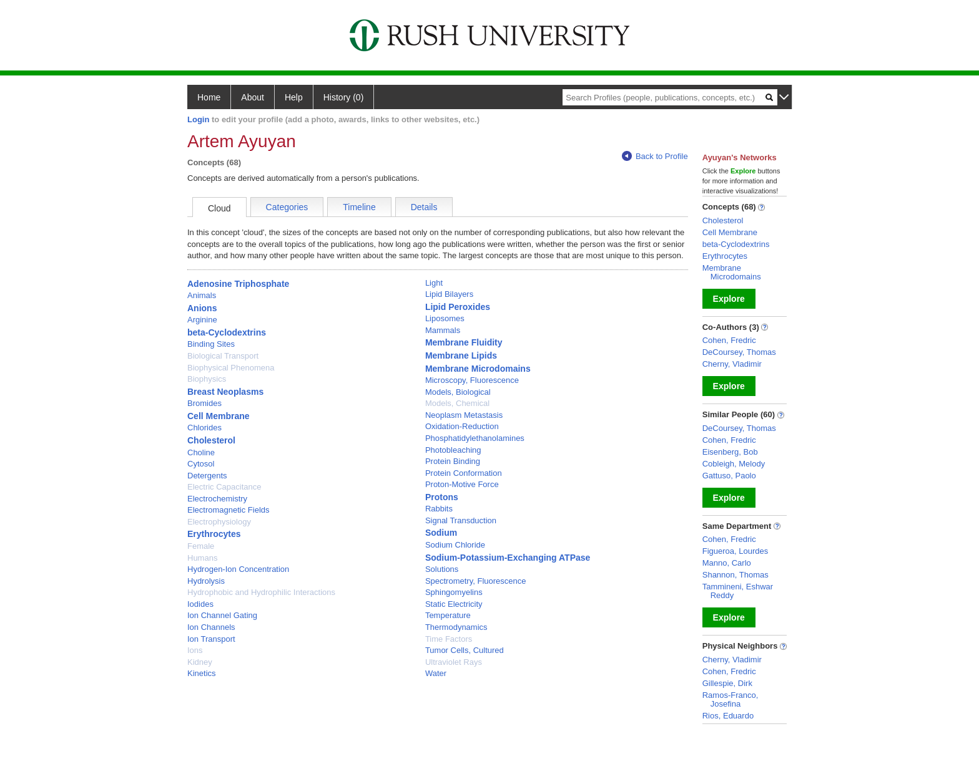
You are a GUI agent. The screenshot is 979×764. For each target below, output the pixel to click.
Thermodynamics (456, 627)
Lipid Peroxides (457, 307)
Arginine (202, 319)
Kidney (199, 662)
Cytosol (200, 463)
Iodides (200, 604)
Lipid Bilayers (449, 294)
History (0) (343, 97)
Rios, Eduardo (728, 715)
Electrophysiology (219, 521)
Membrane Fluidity (464, 342)
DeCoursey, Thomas (739, 352)
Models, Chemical (457, 403)
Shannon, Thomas (735, 574)
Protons (441, 497)
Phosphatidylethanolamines (474, 438)
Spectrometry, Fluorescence (475, 581)
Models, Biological (458, 392)
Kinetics (201, 673)
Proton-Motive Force (462, 484)
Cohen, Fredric (729, 340)
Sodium (441, 533)
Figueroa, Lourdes (735, 551)
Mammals (442, 330)
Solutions (441, 569)
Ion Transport (211, 639)
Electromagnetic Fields (228, 510)
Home (208, 97)
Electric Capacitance (224, 486)
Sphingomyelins (454, 592)
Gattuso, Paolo (729, 475)
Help (294, 97)
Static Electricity (454, 604)
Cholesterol (211, 440)
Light (434, 283)
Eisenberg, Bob (730, 452)
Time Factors (448, 639)
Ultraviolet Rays (453, 662)
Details (424, 207)
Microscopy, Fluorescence (472, 380)
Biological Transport (222, 355)
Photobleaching (453, 450)
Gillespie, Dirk (727, 683)
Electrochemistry (217, 498)
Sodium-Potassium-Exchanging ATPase (508, 558)
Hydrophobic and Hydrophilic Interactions (261, 592)
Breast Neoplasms (225, 392)
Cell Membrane (218, 416)
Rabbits (439, 508)
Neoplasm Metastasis (464, 415)
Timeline (359, 207)
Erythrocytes (214, 534)
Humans (202, 558)
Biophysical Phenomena (230, 367)
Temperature (448, 615)
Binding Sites (211, 344)
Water (435, 673)
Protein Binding (452, 461)
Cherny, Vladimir (732, 364)
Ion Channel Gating (222, 615)
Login (198, 119)
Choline (201, 452)
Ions (195, 650)
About (252, 97)
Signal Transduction (460, 520)
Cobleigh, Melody (733, 463)
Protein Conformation (463, 473)
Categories (287, 207)
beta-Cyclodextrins (226, 332)
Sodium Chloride (455, 544)
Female (200, 546)
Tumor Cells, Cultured (464, 650)
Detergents (207, 475)
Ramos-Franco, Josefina (730, 699)
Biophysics (206, 379)
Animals (201, 295)
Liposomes (445, 318)
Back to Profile (655, 156)
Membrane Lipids (461, 355)
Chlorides (204, 427)
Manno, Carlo (726, 563)
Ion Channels (211, 627)
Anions (202, 308)
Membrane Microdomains (478, 369)
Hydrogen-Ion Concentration (238, 569)
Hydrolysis (206, 581)
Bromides (204, 403)
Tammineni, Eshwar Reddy (737, 591)
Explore (729, 299)
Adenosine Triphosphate (238, 284)
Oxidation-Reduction (462, 426)
